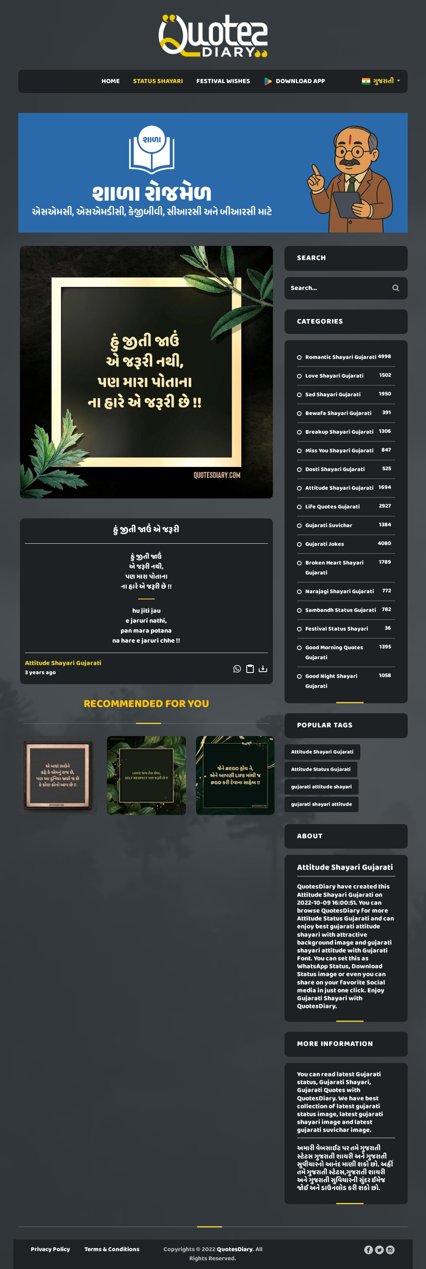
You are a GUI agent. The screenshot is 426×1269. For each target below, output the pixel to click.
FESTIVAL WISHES (223, 81)
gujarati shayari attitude (321, 804)
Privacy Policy (50, 1249)
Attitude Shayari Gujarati (63, 663)
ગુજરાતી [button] (378, 81)
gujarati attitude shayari (321, 787)
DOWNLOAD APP (294, 81)
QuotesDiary (235, 1249)
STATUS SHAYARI (158, 81)
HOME (111, 81)
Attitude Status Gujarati (321, 769)
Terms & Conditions (111, 1249)
